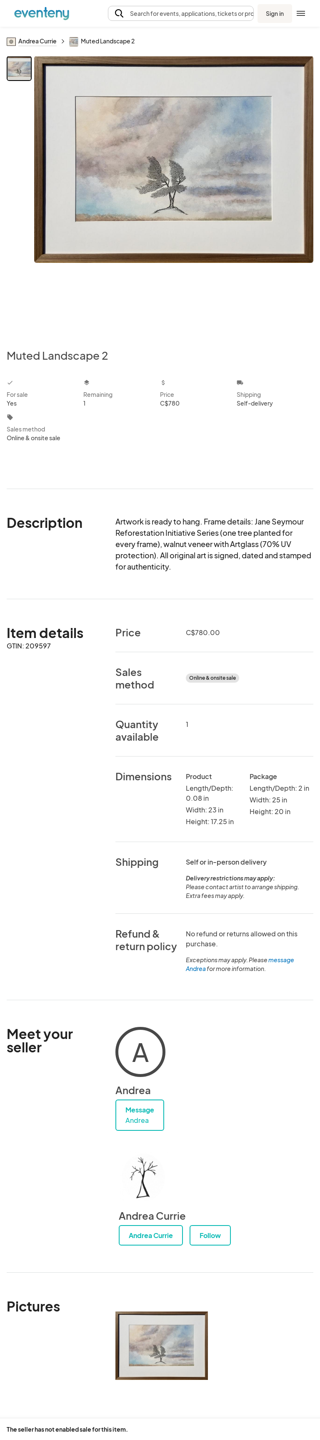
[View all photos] (173, 195)
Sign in (275, 13)
